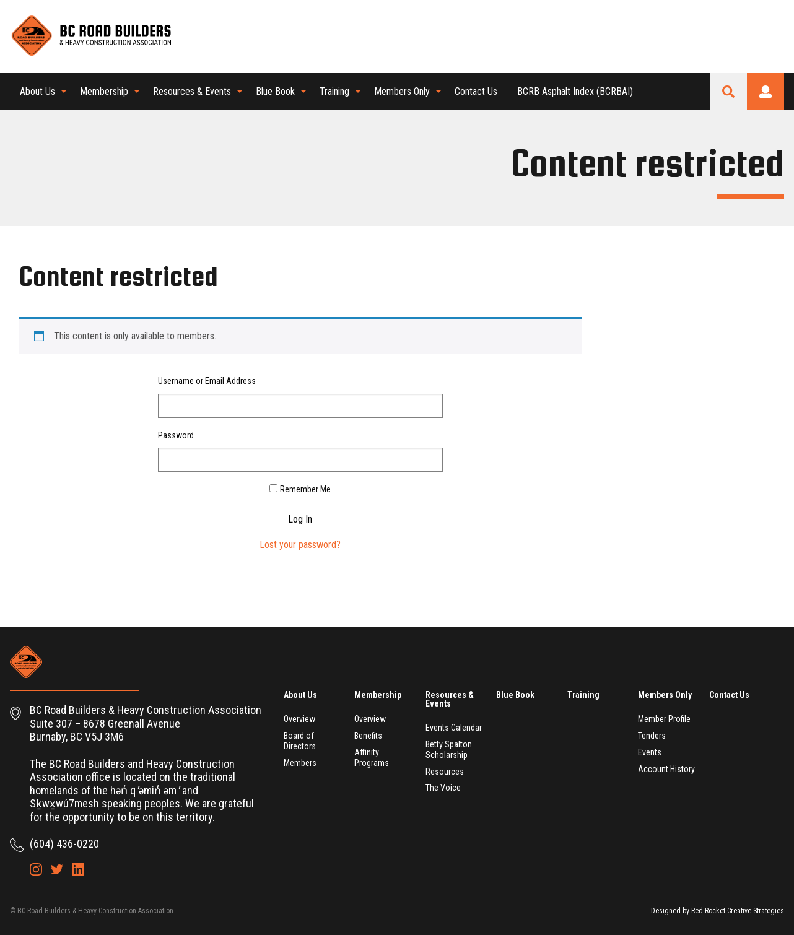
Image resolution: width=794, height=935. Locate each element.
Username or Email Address (207, 381)
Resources (444, 771)
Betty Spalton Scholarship (448, 749)
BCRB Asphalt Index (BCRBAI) (575, 91)
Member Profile (664, 719)
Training (334, 91)
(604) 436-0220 (64, 843)
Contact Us (476, 91)
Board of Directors (300, 741)
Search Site (728, 91)
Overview (299, 719)
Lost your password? (300, 544)
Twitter (754, 36)
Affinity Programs (371, 757)
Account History (666, 769)
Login (765, 91)
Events (649, 752)
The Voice (443, 788)
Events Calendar (453, 728)
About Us (37, 91)
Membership (104, 91)
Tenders (652, 736)
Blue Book (275, 91)
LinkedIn (775, 36)
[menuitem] (40, 91)
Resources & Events (192, 91)
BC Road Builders (90, 36)
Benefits (368, 736)
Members (300, 763)
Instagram (732, 36)
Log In (300, 519)
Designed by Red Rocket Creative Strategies (717, 911)
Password (176, 435)
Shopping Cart (711, 36)
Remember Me (305, 489)
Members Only (402, 91)
